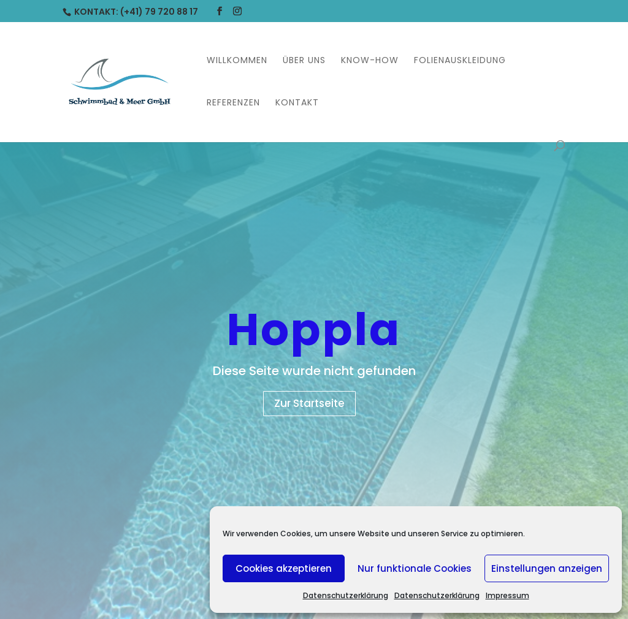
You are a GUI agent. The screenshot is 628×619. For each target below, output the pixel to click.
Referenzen (233, 103)
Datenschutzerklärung (345, 595)
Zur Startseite (309, 403)
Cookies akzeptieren (284, 568)
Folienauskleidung (460, 61)
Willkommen (237, 61)
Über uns (304, 61)
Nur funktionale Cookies (415, 568)
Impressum (507, 595)
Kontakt (297, 103)
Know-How (370, 61)
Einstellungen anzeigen (546, 568)
